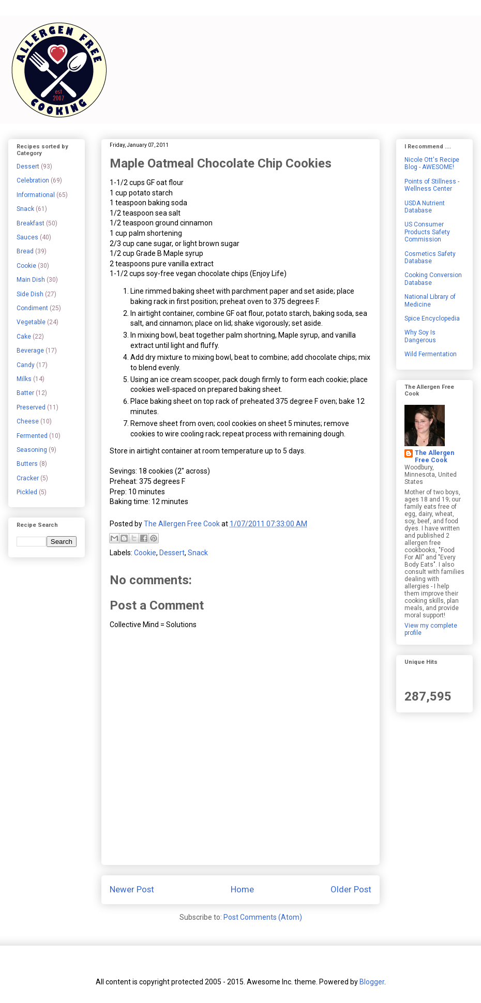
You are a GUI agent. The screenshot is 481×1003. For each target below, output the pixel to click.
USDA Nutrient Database (424, 207)
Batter (25, 393)
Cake (24, 336)
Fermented (32, 435)
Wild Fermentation (430, 354)
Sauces (27, 237)
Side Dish (30, 294)
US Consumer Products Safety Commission (427, 232)
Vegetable (31, 322)
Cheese (28, 421)
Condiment (32, 308)
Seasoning (32, 449)
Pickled (27, 492)
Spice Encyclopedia (432, 318)
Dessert (172, 553)
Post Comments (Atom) (262, 917)
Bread (25, 251)
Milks (24, 379)
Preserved (31, 407)
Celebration (33, 180)
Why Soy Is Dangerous (420, 336)
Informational (36, 195)
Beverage (30, 350)
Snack (198, 553)
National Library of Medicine (430, 300)
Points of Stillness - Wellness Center (431, 185)
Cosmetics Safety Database (430, 257)
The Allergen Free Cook (434, 456)
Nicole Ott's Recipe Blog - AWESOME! (431, 163)
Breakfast (30, 223)
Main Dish (31, 279)
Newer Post (132, 889)
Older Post (350, 889)
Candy (26, 365)
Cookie (145, 553)
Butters (27, 463)
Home (242, 889)
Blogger (371, 982)
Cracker (28, 478)
